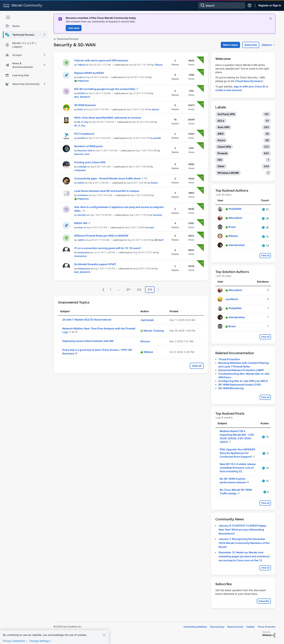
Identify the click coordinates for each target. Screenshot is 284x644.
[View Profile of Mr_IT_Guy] (82, 122)
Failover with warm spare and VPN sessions (101, 60)
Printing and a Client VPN (89, 162)
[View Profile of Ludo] (80, 77)
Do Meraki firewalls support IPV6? (95, 264)
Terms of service (266, 626)
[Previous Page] (103, 289)
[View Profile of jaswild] (81, 138)
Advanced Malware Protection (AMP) (241, 370)
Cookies (250, 626)
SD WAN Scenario (85, 105)
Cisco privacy (217, 626)
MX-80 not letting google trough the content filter (105, 89)
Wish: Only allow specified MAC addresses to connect (107, 117)
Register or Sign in (269, 5)
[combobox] (221, 5)
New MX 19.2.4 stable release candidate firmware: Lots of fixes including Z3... (238, 467)
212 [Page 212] (139, 289)
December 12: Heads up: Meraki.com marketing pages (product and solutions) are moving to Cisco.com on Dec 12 (244, 556)
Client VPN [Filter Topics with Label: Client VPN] (224, 146)
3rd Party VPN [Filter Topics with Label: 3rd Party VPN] (226, 114)
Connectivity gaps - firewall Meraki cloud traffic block (107, 178)
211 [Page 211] (128, 289)
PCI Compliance (84, 133)
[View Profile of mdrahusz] (82, 195)
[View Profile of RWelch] (148, 351)
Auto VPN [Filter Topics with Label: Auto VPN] (223, 127)
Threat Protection (229, 359)
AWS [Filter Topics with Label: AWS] (221, 133)
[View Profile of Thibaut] (81, 64)
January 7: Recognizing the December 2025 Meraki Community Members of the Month (244, 542)
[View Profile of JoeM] (80, 240)
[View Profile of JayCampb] (147, 319)
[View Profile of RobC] (80, 109)
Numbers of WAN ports (88, 146)
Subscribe (250, 44)
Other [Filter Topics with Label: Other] (221, 166)
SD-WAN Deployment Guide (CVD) (239, 384)
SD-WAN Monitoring (231, 388)
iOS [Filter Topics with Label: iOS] (220, 159)
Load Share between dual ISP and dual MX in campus (106, 190)
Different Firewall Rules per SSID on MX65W (101, 235)
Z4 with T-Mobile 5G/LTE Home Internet (86, 319)
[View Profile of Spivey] (155, 109)
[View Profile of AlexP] (161, 240)
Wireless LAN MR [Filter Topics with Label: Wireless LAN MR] (228, 172)
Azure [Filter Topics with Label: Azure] (221, 140)
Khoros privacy (235, 626)
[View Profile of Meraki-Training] (154, 330)
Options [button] (267, 44)
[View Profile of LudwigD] (82, 166)
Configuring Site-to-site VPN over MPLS (243, 380)
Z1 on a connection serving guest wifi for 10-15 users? (107, 248)
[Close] (104, 638)
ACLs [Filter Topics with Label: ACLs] (221, 120)
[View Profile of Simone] (145, 341)
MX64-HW (81, 223)
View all (197, 365)
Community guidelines (195, 626)
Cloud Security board (248, 81)
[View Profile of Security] (81, 215)
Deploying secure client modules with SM (87, 340)
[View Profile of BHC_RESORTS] (82, 97)
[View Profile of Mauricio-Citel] (84, 150)
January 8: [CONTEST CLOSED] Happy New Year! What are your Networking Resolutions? (242, 529)
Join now (73, 28)
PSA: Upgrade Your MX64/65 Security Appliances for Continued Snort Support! (237, 453)
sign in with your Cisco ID (249, 86)
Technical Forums (66, 38)
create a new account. (228, 90)
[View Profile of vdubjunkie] (80, 170)
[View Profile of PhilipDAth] (83, 80)
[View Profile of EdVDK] (81, 93)
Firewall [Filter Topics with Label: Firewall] (222, 153)
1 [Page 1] (110, 289)
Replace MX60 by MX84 (89, 72)
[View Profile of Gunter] (81, 182)
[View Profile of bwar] (80, 227)
